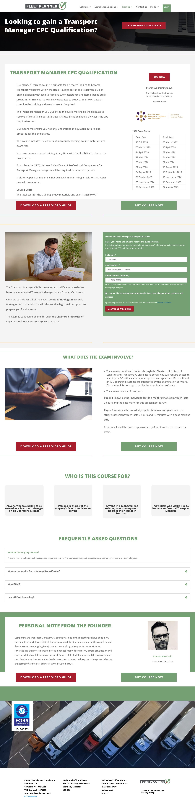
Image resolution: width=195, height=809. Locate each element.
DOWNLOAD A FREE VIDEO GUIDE (46, 205)
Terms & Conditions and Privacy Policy (152, 792)
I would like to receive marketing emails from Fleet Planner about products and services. (144, 294)
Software (84, 7)
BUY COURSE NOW (149, 205)
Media (153, 7)
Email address (112, 265)
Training (126, 7)
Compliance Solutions (105, 7)
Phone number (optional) (117, 275)
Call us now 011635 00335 (143, 25)
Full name (110, 255)
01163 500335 (30, 796)
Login (166, 6)
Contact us (141, 7)
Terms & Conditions (164, 303)
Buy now (159, 77)
